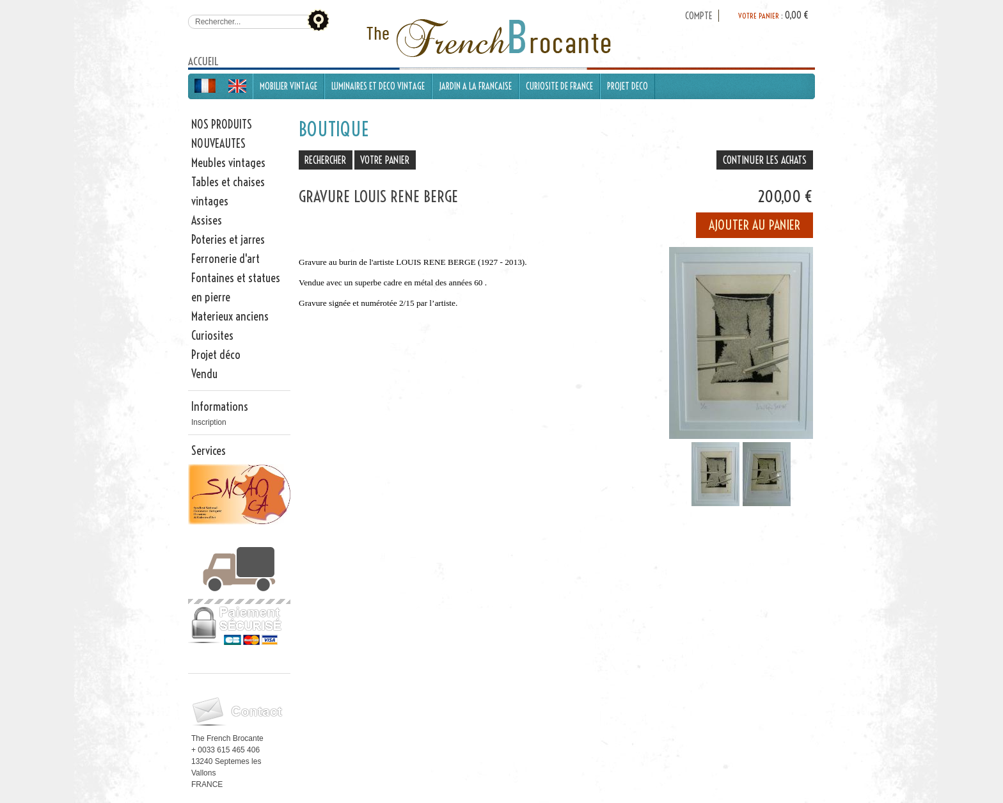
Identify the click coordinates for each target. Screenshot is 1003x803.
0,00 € (797, 15)
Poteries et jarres (228, 239)
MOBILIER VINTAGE (288, 86)
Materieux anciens (230, 316)
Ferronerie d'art (225, 258)
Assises (206, 220)
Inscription (208, 422)
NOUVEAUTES (218, 143)
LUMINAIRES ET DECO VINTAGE (378, 86)
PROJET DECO (627, 86)
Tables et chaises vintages (228, 192)
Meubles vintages (228, 162)
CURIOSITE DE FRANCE (559, 86)
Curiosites (212, 335)
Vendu (204, 374)
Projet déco (216, 354)
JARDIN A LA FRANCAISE (475, 86)
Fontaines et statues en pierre (235, 288)
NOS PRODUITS (221, 124)
